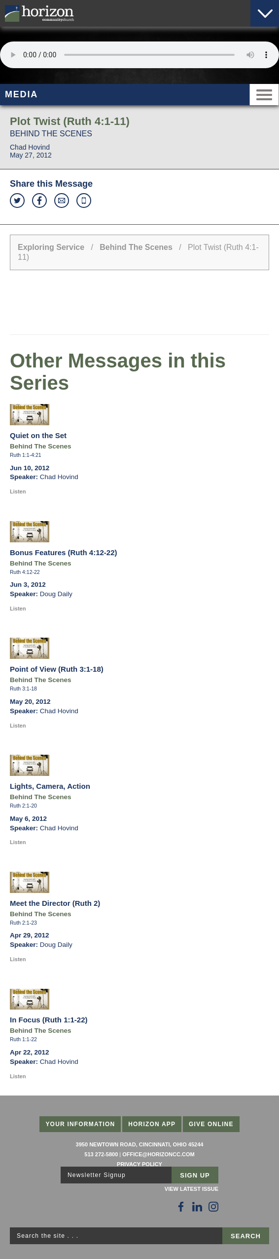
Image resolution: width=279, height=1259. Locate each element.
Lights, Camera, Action (50, 786)
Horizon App (151, 1124)
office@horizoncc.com (158, 1154)
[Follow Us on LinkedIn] (197, 1207)
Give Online (211, 1124)
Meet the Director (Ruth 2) (55, 903)
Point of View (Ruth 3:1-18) (57, 669)
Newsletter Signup (97, 1175)
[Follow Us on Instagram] (213, 1207)
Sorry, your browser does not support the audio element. (139, 54)
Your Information (80, 1124)
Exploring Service (51, 247)
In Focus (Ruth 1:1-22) (49, 1019)
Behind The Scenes (136, 247)
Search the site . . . (47, 1235)
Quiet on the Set (38, 435)
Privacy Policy (139, 1164)
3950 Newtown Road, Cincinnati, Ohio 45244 (140, 1144)
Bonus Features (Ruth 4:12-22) (63, 552)
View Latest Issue (191, 1189)
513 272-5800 (101, 1154)
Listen (18, 491)
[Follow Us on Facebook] (181, 1207)
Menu (264, 94)
